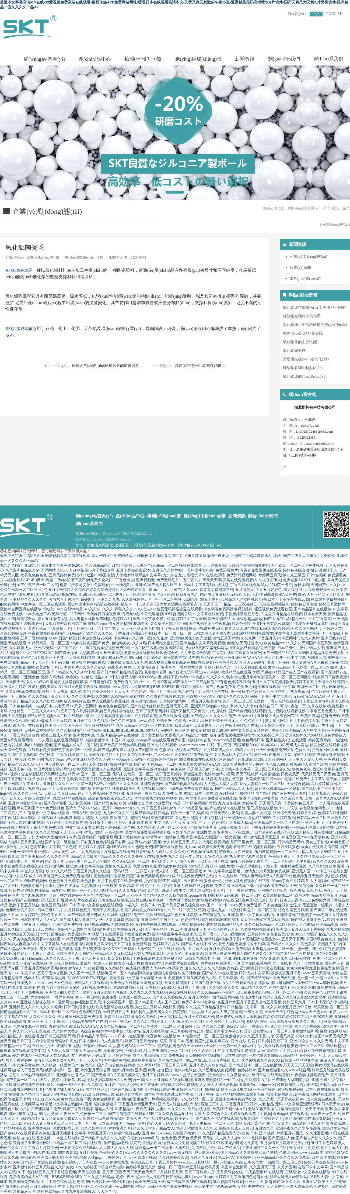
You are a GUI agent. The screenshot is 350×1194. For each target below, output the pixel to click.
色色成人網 (274, 764)
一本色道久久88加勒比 (79, 1148)
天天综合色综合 (13, 750)
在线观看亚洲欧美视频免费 (127, 934)
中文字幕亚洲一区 (118, 1002)
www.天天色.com (314, 1012)
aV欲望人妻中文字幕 (326, 1177)
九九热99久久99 (116, 813)
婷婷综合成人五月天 (236, 1128)
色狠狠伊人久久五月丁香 (245, 1036)
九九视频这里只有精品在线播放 (107, 852)
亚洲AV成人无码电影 (54, 818)
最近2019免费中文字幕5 (304, 779)
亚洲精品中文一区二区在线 (276, 823)
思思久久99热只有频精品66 (31, 1075)
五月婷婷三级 (103, 1094)
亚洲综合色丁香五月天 (160, 920)
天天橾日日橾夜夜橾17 (105, 614)
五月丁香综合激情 (52, 973)
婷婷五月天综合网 (95, 1070)
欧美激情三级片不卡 (277, 726)
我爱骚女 (140, 866)
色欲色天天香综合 (136, 565)
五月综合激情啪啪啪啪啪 (248, 565)
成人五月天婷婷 (58, 721)
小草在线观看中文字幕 (276, 687)
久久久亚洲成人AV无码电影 (169, 1080)
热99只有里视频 (330, 755)
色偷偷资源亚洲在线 (30, 1026)
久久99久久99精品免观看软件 (120, 696)
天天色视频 (63, 983)
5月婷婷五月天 (170, 1172)
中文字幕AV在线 (13, 1017)
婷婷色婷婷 (241, 624)
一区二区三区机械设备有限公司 (157, 648)
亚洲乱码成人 (135, 1051)
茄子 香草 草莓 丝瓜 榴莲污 (312, 891)
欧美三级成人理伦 (56, 735)
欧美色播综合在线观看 (114, 1007)
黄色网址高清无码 (162, 891)
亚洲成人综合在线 (173, 1104)
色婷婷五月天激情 (308, 876)
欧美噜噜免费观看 (24, 1182)
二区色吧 (69, 847)
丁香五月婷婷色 (269, 590)
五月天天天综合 (89, 1060)
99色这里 (302, 895)
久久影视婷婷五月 (137, 599)
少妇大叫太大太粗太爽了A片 (52, 837)
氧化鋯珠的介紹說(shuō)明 (305, 376)
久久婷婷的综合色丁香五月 (43, 915)
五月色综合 (228, 794)
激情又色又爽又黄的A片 (54, 1060)
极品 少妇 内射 (40, 779)
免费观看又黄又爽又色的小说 (192, 978)
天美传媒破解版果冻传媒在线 (122, 900)
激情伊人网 (174, 837)
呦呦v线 (132, 614)
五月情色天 (244, 590)
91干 (236, 1060)
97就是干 (95, 934)
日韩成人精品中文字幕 (299, 1060)
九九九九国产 (11, 565)
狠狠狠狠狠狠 (164, 973)
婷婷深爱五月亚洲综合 (237, 760)
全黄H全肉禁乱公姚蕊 (271, 624)
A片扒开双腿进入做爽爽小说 (285, 1080)
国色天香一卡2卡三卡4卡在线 (203, 861)
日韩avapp (274, 779)
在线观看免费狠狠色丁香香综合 (54, 750)
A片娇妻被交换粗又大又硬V (260, 1187)
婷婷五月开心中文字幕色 (271, 696)
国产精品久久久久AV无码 (21, 764)
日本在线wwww (95, 1162)
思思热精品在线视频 (69, 798)
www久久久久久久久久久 (146, 1153)
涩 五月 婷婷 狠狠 (213, 823)
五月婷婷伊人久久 (218, 750)
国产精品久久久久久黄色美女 (291, 944)
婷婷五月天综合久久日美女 (50, 1167)
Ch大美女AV (172, 954)
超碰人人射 (103, 1109)
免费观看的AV (125, 682)
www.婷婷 (146, 721)
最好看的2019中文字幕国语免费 (84, 929)
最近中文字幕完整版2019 (62, 565)
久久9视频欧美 (233, 934)
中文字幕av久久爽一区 (132, 638)
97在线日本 (43, 706)
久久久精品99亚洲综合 (216, 992)
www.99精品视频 (226, 740)
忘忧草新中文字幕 (45, 847)
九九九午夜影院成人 (78, 1191)
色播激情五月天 (88, 1002)
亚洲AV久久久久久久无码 (311, 1041)
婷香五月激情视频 (52, 619)
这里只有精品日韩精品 (150, 813)
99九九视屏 (48, 1114)
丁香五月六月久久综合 (92, 871)
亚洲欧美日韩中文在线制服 (262, 968)
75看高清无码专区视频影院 (243, 599)
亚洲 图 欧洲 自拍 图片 (154, 1070)
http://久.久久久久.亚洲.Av (21, 794)
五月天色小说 (20, 769)
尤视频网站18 (31, 1104)
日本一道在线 (206, 794)
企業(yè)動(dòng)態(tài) (308, 256)
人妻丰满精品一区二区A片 (170, 1051)
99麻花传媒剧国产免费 (90, 643)
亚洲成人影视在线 (35, 1002)
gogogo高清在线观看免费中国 (161, 740)
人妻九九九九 (108, 599)
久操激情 (132, 1031)
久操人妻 (133, 1119)
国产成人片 (54, 861)
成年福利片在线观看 (91, 983)
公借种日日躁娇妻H (161, 1090)
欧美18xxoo (296, 934)
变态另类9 (266, 1099)
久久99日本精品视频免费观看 (319, 653)
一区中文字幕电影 (199, 570)
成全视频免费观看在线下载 (247, 881)
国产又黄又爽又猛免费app (183, 905)
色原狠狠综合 (90, 1012)
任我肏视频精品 (182, 992)
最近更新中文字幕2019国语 (228, 1031)
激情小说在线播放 (139, 653)
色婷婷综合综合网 (120, 827)
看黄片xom (338, 1012)
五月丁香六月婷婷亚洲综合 (71, 895)
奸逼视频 (119, 789)
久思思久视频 (186, 818)
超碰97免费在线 (127, 1133)
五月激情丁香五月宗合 (108, 823)
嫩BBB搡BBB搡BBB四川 (158, 687)
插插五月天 (9, 915)
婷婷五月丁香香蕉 (191, 619)
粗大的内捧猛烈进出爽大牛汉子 (170, 1094)
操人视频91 (293, 590)
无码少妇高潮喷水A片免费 (274, 595)
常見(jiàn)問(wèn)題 (306, 279)
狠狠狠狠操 (269, 774)
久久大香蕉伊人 (268, 580)
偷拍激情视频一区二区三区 (277, 852)
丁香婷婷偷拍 (283, 818)
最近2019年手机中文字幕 (285, 658)
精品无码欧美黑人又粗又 (197, 1128)
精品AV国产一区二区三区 (89, 774)
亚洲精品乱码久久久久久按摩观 (283, 1157)
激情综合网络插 (225, 997)
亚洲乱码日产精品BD (100, 750)
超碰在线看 (139, 818)
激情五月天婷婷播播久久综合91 (131, 1017)
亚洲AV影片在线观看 (78, 900)
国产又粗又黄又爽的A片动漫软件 (199, 711)
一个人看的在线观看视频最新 (59, 740)
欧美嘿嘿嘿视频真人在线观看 (97, 769)
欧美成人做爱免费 (220, 954)
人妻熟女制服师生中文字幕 (138, 575)
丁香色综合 (124, 580)
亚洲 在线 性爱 (222, 866)
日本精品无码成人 (160, 988)
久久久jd (52, 1099)
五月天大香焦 (199, 997)
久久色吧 (135, 847)
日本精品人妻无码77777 (96, 1036)
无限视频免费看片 (96, 988)
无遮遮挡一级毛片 (317, 905)
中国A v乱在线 (123, 740)
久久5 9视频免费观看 (22, 692)
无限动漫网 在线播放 (62, 886)
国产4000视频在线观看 (183, 784)
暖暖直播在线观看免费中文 (22, 1051)
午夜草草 (28, 973)
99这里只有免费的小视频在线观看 (28, 1153)
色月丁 (324, 949)
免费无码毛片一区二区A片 (178, 580)
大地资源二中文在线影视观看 (161, 949)
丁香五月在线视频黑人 (249, 585)
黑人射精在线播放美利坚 (90, 619)
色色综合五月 (141, 1162)
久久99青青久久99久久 (260, 1060)
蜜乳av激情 (93, 832)
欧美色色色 (301, 769)
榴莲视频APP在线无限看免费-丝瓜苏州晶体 (241, 900)
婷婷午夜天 (125, 1177)
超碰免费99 (330, 716)
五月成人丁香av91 (192, 988)
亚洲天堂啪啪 (55, 803)
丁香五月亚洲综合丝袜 (133, 633)
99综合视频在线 (178, 614)
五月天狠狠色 (288, 847)
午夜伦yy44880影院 (143, 1138)
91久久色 (178, 852)
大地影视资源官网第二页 (65, 624)
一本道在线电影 (65, 1138)
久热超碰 (116, 794)
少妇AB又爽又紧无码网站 (207, 648)
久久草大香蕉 (82, 696)
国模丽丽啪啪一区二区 (19, 1012)
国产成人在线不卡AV (198, 944)
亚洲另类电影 (84, 735)
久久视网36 (167, 1060)
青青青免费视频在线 (216, 590)
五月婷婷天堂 (330, 629)
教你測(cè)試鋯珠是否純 (303, 333)
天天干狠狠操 (247, 774)
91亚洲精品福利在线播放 (252, 633)
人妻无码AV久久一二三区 (134, 1046)
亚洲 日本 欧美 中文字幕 (148, 823)
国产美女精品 (152, 735)
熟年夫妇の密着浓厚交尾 (45, 978)
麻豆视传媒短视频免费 (322, 1051)
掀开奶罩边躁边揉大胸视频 (238, 1017)
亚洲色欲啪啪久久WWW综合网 (284, 1070)
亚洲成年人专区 (197, 929)
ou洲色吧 (190, 599)
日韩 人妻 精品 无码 (266, 1104)
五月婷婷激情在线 (119, 711)
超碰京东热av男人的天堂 (297, 1085)
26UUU (264, 760)
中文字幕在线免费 (208, 614)
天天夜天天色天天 (325, 1114)
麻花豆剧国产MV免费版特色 (40, 808)
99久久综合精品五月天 (173, 1114)
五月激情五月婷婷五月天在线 (284, 1143)
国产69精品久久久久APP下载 (71, 672)
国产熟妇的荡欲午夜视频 (209, 624)
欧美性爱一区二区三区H (163, 1026)
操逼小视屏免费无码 (206, 629)
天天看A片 (246, 716)
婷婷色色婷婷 (166, 760)
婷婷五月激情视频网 (17, 667)
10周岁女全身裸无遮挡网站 (313, 624)
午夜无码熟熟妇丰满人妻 (257, 866)
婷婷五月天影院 (13, 696)
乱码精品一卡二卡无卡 (154, 1148)
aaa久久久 (92, 609)
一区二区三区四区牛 (295, 677)
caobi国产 (173, 590)
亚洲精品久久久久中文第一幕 (67, 784)
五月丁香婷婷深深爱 (63, 988)
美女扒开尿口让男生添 (314, 726)
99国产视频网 (35, 881)
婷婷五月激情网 (332, 604)
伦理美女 (268, 677)
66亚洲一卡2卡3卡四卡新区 (94, 891)
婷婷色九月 (29, 658)
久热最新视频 (111, 653)
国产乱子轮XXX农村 (83, 808)
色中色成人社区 (282, 988)
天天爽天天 (14, 682)
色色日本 (46, 755)
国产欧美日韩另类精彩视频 (122, 745)
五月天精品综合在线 (212, 692)
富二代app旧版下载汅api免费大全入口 (82, 580)
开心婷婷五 (245, 1157)
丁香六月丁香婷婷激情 (184, 900)
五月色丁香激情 (130, 939)
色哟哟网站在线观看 (257, 929)
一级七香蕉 (253, 1012)
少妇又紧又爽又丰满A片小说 (292, 1036)
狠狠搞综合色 (199, 740)
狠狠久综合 (249, 1119)
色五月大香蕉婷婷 (93, 794)
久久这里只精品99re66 (168, 624)
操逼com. (156, 590)
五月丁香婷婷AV (155, 1075)
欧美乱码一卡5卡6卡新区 (112, 1182)
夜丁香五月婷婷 (168, 774)
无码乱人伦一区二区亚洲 (281, 992)
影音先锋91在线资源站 (206, 575)
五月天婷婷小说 (231, 978)
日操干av (31, 929)
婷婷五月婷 (306, 813)
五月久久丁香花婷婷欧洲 (272, 682)
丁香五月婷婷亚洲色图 (269, 827)
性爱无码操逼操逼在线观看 (179, 609)
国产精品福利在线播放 (312, 609)
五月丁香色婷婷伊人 (328, 1143)
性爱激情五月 (59, 629)
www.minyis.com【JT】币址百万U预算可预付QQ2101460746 (228, 745)
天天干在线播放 (105, 910)
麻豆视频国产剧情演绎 (138, 750)
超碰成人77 (80, 1075)
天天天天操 (211, 580)
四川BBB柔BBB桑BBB (63, 1177)
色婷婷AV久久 (111, 1153)
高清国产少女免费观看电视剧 (67, 876)
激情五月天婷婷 (226, 638)
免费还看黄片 (226, 570)
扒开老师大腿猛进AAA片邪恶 (203, 764)
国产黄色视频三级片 (289, 794)
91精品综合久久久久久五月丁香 (53, 958)
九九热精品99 (337, 929)
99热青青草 (67, 1153)
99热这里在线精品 (95, 789)
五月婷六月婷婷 (91, 847)
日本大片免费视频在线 (185, 1143)
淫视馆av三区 (24, 1191)
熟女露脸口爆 (236, 837)
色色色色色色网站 (118, 779)
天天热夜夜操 (214, 565)
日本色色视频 (20, 706)
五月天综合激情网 (63, 789)
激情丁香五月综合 (24, 905)
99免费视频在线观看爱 (198, 760)
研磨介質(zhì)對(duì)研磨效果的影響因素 (105, 366)
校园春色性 (33, 624)
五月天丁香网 (292, 939)
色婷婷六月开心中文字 (270, 692)
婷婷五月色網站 (301, 925)
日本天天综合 (332, 1104)
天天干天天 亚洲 (318, 1109)
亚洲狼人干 (310, 823)
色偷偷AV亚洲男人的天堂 (41, 1157)
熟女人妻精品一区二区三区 (262, 784)
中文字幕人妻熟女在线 (84, 827)
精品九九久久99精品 (318, 852)
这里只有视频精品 (99, 726)
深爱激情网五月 (65, 1128)
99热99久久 (9, 1148)
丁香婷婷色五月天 (299, 803)
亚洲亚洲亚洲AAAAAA (243, 658)
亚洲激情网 (285, 915)
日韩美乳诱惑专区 (199, 958)
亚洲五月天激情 (258, 1182)
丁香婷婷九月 (271, 1119)
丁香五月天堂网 (174, 1065)
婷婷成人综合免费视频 (179, 1085)
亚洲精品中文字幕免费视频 (202, 643)
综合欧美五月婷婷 (293, 910)
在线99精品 (73, 609)
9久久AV (129, 755)
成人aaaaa (192, 847)
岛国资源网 (162, 682)
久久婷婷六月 (205, 1051)
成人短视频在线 (77, 701)
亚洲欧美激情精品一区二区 (216, 1080)
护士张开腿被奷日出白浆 (71, 963)
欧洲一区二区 (308, 687)
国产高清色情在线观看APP (130, 1114)
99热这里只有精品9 (256, 997)
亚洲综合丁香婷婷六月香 (181, 667)
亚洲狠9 (19, 1167)
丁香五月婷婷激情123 (164, 808)
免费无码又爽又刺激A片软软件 (300, 997)
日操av (49, 794)
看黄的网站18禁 (30, 1090)
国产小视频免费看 (220, 687)
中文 (316, 14)
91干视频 (206, 1094)
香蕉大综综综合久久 (211, 1114)
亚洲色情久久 (226, 662)
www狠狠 (211, 672)
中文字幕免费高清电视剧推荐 (228, 609)
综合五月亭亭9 (246, 677)
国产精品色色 (105, 803)
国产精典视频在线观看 (247, 711)
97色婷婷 (304, 915)
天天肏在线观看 (253, 667)
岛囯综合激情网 (234, 1167)
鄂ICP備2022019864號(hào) (199, 545)
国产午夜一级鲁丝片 (62, 842)
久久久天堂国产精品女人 (153, 1128)
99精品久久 (244, 750)
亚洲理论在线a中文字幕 (258, 798)
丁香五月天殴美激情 (204, 701)
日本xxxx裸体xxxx (295, 900)
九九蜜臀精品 (148, 1065)
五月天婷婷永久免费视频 (229, 949)
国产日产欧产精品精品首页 (119, 672)
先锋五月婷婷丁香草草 (249, 861)
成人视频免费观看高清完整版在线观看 (181, 662)
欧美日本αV (150, 905)
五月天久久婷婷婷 (167, 570)
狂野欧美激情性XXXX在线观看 (109, 949)
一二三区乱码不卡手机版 (290, 861)
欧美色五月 (184, 1119)
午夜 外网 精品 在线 (241, 726)
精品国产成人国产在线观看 (296, 672)
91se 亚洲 (35, 1022)
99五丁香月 (209, 599)
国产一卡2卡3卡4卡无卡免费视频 (234, 905)
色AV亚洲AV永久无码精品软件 (285, 958)
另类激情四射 (105, 876)
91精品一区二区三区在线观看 (77, 1143)
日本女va (195, 721)
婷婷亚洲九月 (119, 1128)
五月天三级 (111, 1172)
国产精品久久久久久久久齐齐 (118, 857)
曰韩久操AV (270, 629)
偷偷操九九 (119, 1162)
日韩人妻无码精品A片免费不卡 (265, 876)
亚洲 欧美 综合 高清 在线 (122, 886)
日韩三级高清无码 (233, 827)
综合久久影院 (31, 871)
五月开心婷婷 (65, 779)
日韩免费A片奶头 (224, 813)
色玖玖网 (182, 730)
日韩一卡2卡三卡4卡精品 (30, 852)
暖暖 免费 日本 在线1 (175, 794)
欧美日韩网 (309, 716)
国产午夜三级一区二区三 (37, 585)
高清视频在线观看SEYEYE (110, 798)
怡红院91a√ (52, 609)
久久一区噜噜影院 (308, 963)
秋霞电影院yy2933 (75, 1094)
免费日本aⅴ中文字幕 (198, 1002)
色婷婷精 (258, 1138)
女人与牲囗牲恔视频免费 (96, 997)
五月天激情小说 (183, 823)
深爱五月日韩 (90, 779)
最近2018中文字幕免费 (84, 866)
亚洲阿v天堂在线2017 (235, 832)
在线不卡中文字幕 (313, 1167)
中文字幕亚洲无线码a (302, 1104)
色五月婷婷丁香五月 (328, 692)
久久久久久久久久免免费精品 (213, 968)
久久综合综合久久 (224, 988)
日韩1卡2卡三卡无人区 (224, 721)
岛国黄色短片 (31, 886)
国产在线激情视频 (174, 716)
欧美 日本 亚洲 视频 (258, 1133)
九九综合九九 (174, 575)
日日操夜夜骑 (247, 992)
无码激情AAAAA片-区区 (313, 696)
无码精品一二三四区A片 (133, 871)
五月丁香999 (166, 692)
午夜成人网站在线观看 (317, 1094)
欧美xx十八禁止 (54, 658)
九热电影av (88, 653)
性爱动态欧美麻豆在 (45, 687)
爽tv (13, 1114)
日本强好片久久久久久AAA (83, 667)
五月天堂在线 (31, 842)
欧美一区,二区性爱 (153, 755)
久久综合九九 (291, 798)
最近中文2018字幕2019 (34, 653)
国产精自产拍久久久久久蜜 (103, 1138)
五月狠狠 (80, 629)
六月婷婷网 (40, 997)
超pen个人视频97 (150, 1177)
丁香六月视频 (62, 997)
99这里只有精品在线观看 (281, 614)
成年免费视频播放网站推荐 (232, 735)
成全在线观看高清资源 (320, 847)
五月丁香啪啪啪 (33, 638)
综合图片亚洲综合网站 (32, 1143)
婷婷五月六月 (294, 1002)
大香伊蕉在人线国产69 (204, 837)
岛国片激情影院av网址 (52, 769)
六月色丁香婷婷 (307, 1026)
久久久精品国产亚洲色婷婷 (79, 730)
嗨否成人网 (33, 721)
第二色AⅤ (226, 1157)
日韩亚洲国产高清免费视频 (169, 1187)
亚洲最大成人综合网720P (278, 716)
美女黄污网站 (276, 721)
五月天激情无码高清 (110, 992)
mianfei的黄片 (122, 585)
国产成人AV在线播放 (219, 973)
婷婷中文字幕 (112, 1031)
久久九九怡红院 (132, 891)
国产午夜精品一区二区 (164, 929)
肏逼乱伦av (37, 629)
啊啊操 (105, 687)
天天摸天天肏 (270, 803)
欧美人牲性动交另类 (136, 803)
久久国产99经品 (82, 973)
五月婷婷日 (87, 837)
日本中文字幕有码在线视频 (206, 585)
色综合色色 (89, 1031)
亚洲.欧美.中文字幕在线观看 (250, 915)
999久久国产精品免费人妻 (218, 1133)
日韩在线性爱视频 (86, 813)
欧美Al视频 (200, 730)
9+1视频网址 (62, 1002)
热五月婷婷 (250, 1080)
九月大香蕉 (286, 1167)
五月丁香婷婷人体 (304, 721)
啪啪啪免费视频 (293, 866)
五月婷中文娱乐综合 (25, 803)
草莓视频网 (28, 1114)
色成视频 (133, 968)
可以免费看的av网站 (247, 764)
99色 (215, 769)
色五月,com (66, 794)
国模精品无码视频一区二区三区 (234, 895)
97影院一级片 (281, 585)
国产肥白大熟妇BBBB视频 (22, 823)
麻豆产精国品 (229, 1148)
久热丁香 (35, 760)
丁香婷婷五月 (115, 1157)
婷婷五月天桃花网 (229, 1022)
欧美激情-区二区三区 (331, 1007)
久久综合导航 (213, 1026)
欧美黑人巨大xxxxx (135, 997)
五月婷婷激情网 (172, 701)
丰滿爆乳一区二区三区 (283, 1162)
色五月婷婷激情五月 (187, 1031)
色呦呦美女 (120, 643)
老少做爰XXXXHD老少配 (304, 580)
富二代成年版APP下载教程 (189, 1182)
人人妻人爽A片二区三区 (52, 1123)
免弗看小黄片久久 (20, 910)
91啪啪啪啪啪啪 (138, 973)
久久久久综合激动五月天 (48, 696)
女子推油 (285, 1026)
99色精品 (174, 939)
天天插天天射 (198, 769)
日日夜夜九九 (187, 595)
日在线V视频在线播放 (31, 891)
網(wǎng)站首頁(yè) (304, 208)
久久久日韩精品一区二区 (265, 925)
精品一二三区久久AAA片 (38, 711)
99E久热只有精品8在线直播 (253, 648)
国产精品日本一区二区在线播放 (255, 1065)
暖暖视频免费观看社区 (273, 609)
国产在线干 (149, 1085)
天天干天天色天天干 (140, 1172)
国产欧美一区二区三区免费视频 (297, 565)
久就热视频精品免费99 (126, 915)
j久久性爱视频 (316, 1133)
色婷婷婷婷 (246, 1070)
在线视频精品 (211, 818)
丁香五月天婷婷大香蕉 (39, 968)
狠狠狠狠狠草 (105, 1104)
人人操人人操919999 (232, 1138)
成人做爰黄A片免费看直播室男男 (319, 662)
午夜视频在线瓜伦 (202, 852)
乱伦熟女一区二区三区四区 (315, 667)
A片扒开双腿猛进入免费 (40, 1109)
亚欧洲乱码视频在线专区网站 (29, 1085)
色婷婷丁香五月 (281, 857)
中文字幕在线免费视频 (237, 1051)
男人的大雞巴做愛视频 (210, 842)
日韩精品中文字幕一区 (246, 1007)
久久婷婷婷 (114, 968)
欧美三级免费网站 (236, 1090)
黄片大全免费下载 (76, 1099)
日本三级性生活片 (292, 648)
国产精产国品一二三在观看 (291, 954)
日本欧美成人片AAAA (39, 920)
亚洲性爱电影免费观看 (274, 750)
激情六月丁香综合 (64, 599)
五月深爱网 (152, 658)
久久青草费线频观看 (122, 920)
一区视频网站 (171, 1017)
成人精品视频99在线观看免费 (239, 1094)
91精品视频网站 (75, 939)
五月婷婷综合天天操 (17, 934)
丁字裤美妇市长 (174, 629)
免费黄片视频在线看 (182, 963)
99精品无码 (198, 866)
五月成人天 (197, 949)
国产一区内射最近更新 (273, 755)
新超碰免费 (60, 891)
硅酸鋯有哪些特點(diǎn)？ (303, 368)
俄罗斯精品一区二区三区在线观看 (144, 726)
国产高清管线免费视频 (116, 1065)
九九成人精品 (240, 823)
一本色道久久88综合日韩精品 (273, 1056)
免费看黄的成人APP (26, 1177)
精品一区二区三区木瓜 (94, 1187)
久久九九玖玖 (226, 876)
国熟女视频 (83, 818)
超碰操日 (211, 1090)
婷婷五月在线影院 (319, 1162)
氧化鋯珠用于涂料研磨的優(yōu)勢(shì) (315, 325)
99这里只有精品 (167, 803)
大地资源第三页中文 (206, 1104)
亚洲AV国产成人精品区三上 (158, 585)
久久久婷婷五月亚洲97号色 (289, 1007)
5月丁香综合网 (102, 570)
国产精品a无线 (116, 1143)
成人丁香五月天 (30, 1070)
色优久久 (302, 750)
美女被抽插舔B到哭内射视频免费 (120, 1099)
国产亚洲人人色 (281, 1138)
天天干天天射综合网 (281, 1012)
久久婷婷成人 (20, 648)
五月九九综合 (319, 794)
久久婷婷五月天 (270, 735)
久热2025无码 (321, 1017)
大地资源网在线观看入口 (180, 604)
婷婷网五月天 (269, 575)
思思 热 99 (81, 1182)
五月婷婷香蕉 (145, 716)
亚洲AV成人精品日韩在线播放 (308, 832)
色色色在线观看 (123, 721)
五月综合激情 (146, 779)
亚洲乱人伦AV (329, 944)
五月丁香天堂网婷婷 (153, 711)
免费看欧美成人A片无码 (127, 662)
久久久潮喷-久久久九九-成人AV (128, 609)
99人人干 (316, 648)
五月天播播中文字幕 (69, 1133)
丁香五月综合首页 (24, 735)
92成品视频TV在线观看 (264, 1172)
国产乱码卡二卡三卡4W (321, 789)
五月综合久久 (279, 769)
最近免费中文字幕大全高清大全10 (137, 978)
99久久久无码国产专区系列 (309, 643)
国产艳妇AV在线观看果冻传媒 (25, 1133)
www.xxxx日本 (311, 1153)
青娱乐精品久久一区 (221, 667)
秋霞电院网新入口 (281, 1094)
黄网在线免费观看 (238, 580)
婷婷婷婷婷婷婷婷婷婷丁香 (285, 1017)
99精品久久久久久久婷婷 (212, 677)
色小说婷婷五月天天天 (111, 692)
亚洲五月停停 (278, 662)
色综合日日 (268, 706)
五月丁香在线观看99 (133, 570)
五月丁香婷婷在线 (241, 891)
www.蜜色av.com (66, 852)
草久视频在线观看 (228, 1182)
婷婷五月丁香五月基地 (35, 954)
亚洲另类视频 (39, 1128)
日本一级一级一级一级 (172, 633)
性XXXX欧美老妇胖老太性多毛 (232, 1143)
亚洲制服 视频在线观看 (75, 1046)
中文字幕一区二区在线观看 (43, 604)
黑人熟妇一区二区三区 (174, 871)
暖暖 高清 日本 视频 (176, 1041)
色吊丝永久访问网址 (185, 672)
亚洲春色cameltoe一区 (257, 1085)
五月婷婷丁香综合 (268, 730)
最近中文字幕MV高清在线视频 (93, 604)
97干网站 (77, 614)
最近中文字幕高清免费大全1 (109, 716)
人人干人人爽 (71, 832)
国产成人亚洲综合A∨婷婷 (312, 920)
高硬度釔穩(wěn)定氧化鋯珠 (198, 366)
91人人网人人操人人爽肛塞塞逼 (216, 1012)
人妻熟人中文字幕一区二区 (243, 769)
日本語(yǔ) (297, 14)
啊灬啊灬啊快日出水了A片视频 (204, 1060)
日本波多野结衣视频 (95, 638)
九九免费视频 (172, 1056)
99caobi (135, 658)
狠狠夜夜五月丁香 (286, 973)
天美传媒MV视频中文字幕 (110, 764)
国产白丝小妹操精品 (147, 706)
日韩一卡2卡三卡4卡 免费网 (79, 1085)
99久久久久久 (324, 861)
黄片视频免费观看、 (217, 963)
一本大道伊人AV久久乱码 (206, 857)
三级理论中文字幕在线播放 (307, 1172)
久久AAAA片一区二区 (130, 861)
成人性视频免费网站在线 (192, 876)
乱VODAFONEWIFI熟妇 (88, 978)
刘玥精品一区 (206, 1162)
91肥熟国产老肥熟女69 (260, 939)
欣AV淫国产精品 (62, 638)
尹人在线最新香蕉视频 (111, 701)
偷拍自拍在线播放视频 (32, 1138)
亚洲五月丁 (50, 900)
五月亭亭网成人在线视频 (155, 925)
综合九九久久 (16, 847)
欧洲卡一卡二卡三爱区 (64, 726)
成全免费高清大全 (150, 1182)
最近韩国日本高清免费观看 (80, 1017)
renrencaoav (43, 983)
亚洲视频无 (145, 580)
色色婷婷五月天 (225, 929)
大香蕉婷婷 (77, 934)
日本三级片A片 (50, 910)
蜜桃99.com (97, 624)
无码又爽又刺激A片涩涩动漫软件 (275, 1109)
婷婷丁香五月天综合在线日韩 (319, 682)
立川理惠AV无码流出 (88, 1056)
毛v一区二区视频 (167, 599)
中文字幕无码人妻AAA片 (231, 755)
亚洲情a (62, 1075)
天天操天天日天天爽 (318, 774)
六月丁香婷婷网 (18, 1060)
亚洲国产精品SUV (273, 891)
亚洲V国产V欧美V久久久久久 (223, 696)
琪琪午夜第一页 (292, 706)
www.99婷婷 (268, 1051)
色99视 (191, 696)
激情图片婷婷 (16, 1187)
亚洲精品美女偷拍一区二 (132, 760)
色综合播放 (33, 1036)
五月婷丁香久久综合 (121, 1085)
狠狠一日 (165, 1167)
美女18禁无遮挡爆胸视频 (60, 949)
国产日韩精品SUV (278, 653)
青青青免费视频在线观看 (260, 570)
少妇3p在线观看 (147, 954)
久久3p (138, 808)
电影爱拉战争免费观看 (169, 866)
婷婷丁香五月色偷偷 (142, 1041)
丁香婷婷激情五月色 (242, 614)
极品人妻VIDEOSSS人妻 (141, 677)
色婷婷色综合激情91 (127, 1090)
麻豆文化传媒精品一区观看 (277, 789)
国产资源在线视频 (45, 1162)
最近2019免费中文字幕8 (231, 730)
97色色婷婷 (113, 832)
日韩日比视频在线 (79, 1007)
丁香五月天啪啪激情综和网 (295, 1031)
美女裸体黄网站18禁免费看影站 (130, 1060)
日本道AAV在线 (267, 832)
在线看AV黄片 (119, 667)
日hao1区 (103, 1046)
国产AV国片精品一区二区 (155, 764)
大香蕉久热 (174, 735)
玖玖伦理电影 (152, 614)
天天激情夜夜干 (146, 667)
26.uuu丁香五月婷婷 (287, 881)
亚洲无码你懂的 (203, 706)
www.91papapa (205, 1177)
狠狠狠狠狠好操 (290, 1090)
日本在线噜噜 (235, 1056)
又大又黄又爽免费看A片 (61, 1119)
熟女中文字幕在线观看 (248, 857)
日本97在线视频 (131, 1036)
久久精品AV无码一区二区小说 (161, 827)
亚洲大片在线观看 (162, 745)
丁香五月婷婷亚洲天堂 (137, 1104)
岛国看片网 (316, 658)
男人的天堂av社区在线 (31, 1031)
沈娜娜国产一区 (110, 973)
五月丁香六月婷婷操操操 (81, 711)
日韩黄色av (262, 1031)
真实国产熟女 (183, 1133)
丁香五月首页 (236, 1104)
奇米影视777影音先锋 (181, 658)
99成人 (37, 1099)
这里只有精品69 (159, 915)
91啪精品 (122, 1109)
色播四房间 (288, 1153)
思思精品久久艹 (253, 988)
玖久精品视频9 (80, 803)
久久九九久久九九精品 (148, 992)
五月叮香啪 (88, 1153)
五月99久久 (264, 1128)
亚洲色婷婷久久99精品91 (305, 735)
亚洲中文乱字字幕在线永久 (174, 934)
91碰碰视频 (93, 968)
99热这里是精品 (335, 1128)
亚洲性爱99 (205, 832)
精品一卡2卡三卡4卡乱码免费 (44, 662)
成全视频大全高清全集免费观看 (37, 827)
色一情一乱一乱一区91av (317, 978)
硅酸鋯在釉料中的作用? (302, 316)
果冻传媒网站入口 (128, 988)
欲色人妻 (225, 944)
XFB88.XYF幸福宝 (72, 570)
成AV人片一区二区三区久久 (321, 595)
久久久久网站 (47, 832)
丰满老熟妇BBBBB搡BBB (26, 580)
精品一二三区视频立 (240, 604)
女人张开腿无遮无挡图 (140, 629)
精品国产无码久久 (252, 954)
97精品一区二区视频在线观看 (177, 565)
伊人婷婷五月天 (176, 842)
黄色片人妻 (334, 963)
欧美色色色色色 (33, 575)
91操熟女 (24, 983)
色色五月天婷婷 (54, 905)
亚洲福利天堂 (335, 760)
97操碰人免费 (231, 1162)
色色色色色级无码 (114, 706)
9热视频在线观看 (164, 1099)
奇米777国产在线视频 (30, 963)
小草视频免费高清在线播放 (191, 789)
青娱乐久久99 (183, 832)
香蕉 (264, 1022)
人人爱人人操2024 (62, 1051)
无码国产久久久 (324, 585)
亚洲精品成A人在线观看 (286, 740)
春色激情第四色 (144, 701)
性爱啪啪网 (107, 837)
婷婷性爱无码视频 (217, 847)
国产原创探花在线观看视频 (307, 1119)
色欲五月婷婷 (185, 915)
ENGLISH (334, 14)
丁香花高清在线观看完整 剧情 (158, 958)
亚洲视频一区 (235, 818)
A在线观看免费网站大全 (277, 886)
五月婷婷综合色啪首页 (266, 934)
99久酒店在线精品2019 (148, 789)
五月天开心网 (177, 706)
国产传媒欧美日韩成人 (86, 915)
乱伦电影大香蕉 (129, 1094)
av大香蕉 (48, 929)
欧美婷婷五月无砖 (128, 929)
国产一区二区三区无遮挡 (244, 701)
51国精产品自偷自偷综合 (104, 1119)
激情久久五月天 (118, 866)
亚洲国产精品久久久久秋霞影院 (161, 895)
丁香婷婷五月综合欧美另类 (196, 1167)
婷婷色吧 (249, 803)
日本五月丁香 (85, 1123)
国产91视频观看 (33, 895)
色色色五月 (253, 721)
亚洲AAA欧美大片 (317, 1182)
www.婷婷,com (124, 687)
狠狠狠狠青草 (97, 740)
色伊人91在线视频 (158, 1119)
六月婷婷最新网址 (326, 784)
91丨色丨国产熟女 (104, 629)
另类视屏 (306, 886)
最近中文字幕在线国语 (50, 813)
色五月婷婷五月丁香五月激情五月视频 (249, 1002)
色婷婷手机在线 (166, 944)
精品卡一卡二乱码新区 (139, 604)
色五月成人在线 (334, 1148)
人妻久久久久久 (42, 1017)
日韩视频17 (29, 1119)
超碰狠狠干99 (326, 570)
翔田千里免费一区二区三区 (253, 842)
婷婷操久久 (74, 677)
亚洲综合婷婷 (264, 1090)
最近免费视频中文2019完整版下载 (192, 983)
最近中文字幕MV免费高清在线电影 (207, 798)
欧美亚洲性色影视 (171, 721)
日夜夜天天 (290, 774)
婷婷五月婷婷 (319, 740)
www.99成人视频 (142, 1157)
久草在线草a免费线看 (325, 706)
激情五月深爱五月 (265, 837)
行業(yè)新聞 (300, 268)
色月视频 (156, 900)
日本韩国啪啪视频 (224, 920)
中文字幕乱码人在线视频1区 (60, 944)
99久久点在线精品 (99, 1177)
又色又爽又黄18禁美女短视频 (106, 958)
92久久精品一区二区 (197, 1099)
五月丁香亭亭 (320, 619)
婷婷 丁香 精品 (102, 939)
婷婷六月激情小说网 (68, 1080)
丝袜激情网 (54, 866)
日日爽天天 (192, 881)
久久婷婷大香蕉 (65, 1031)
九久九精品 (54, 760)
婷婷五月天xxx (100, 1133)
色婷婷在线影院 (194, 920)
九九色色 (185, 692)
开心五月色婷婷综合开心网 (103, 842)
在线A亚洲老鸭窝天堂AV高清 (45, 1056)
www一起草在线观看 (188, 1075)
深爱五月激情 (304, 755)
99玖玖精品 (335, 1046)
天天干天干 (212, 604)
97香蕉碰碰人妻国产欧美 (306, 764)
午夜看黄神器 (143, 1109)
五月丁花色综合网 (56, 1182)
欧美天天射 (255, 779)
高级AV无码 (236, 1026)
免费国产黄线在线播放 (163, 847)
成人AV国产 (80, 692)
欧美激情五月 (47, 667)
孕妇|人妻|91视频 (38, 745)
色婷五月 (112, 755)
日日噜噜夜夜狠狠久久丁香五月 (295, 1022)
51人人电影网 (317, 881)
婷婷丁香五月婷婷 (78, 1109)
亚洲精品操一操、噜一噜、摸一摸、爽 (284, 949)
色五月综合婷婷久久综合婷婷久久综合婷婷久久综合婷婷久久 (95, 590)
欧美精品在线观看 (236, 672)
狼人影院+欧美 (206, 1153)
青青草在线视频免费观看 (254, 847)
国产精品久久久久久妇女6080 (37, 701)
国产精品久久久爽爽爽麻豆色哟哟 (249, 1153)
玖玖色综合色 (167, 653)
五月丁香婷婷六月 (200, 1172)
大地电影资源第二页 (112, 818)
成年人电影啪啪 (145, 1056)
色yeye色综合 (185, 1070)
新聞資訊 (331, 208)
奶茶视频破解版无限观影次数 (108, 925)
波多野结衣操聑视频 (144, 842)
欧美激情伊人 (71, 968)
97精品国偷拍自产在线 (202, 808)
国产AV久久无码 (286, 1182)
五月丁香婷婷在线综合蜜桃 (119, 881)
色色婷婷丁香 (142, 692)
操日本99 (301, 585)
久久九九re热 (144, 1022)
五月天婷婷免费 (62, 575)
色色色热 (178, 769)
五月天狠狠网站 (155, 1031)
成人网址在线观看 (28, 726)
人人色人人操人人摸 (221, 784)
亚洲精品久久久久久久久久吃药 (35, 1007)
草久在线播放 (234, 808)
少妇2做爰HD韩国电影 (95, 575)
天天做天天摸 (90, 1051)
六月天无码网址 (252, 662)
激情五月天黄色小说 (252, 1123)
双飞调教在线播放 (262, 808)
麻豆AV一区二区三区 (194, 1022)
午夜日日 (67, 1114)
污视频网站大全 (325, 750)
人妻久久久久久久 (171, 1109)
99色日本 (20, 1162)
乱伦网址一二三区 (91, 1114)
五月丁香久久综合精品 (208, 1065)
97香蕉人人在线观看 (236, 852)
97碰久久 (131, 905)
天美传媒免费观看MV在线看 (37, 939)
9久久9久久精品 (58, 871)
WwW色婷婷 (211, 658)
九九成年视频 (229, 803)
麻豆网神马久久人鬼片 (300, 638)
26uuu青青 (198, 895)
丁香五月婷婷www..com (174, 1162)
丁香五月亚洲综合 (35, 925)
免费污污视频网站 (241, 575)
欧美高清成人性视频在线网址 (138, 963)
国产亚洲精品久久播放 (234, 789)
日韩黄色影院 (100, 682)
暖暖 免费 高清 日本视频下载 (230, 886)
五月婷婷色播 (119, 1056)
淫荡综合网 (26, 619)
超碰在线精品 (48, 1191)
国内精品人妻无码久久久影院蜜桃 (159, 1012)
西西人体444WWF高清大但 (164, 968)
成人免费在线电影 (321, 1099)
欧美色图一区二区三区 (306, 1046)
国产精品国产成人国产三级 (157, 1002)
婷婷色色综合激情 (298, 570)
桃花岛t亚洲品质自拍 (147, 1143)
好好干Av (193, 1026)
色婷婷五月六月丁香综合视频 (51, 1172)
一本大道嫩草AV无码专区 (46, 614)
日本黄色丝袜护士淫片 (282, 905)
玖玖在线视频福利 (274, 604)
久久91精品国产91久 (102, 565)
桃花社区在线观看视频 (329, 745)
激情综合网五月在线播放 (20, 609)
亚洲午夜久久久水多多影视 (298, 1128)
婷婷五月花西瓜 (289, 1133)
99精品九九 (193, 939)
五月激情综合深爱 (195, 653)
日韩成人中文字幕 (254, 973)
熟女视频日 (299, 692)
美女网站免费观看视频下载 (147, 832)
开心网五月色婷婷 (304, 1148)
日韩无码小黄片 (179, 1177)
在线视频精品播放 (247, 619)
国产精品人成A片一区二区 (76, 745)
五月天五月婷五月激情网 (30, 798)
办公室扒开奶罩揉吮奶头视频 (159, 1007)
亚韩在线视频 (199, 1109)
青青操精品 (58, 1026)
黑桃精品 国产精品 (255, 794)
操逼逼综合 (193, 954)
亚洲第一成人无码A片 (237, 1046)
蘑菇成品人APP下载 (102, 677)
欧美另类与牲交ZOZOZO (141, 910)
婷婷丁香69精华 (176, 677)
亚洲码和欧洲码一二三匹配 (101, 595)
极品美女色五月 (324, 895)
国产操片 (333, 779)
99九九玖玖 (288, 808)
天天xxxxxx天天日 (202, 1046)
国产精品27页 (96, 1090)
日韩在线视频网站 (39, 730)
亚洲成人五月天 (289, 929)
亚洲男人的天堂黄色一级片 (68, 992)
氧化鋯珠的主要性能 (300, 342)
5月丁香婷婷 (314, 929)
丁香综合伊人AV (262, 1026)
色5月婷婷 (165, 595)
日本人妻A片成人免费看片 (101, 1041)
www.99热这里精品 (130, 1187)
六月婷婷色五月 (77, 910)
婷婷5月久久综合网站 (300, 629)
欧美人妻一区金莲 (256, 813)
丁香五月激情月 (316, 701)
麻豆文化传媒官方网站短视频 (264, 920)
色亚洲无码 (246, 687)
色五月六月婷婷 (158, 886)
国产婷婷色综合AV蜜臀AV (141, 837)
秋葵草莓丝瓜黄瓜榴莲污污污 (198, 726)
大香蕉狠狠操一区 (319, 590)
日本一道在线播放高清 (324, 1090)
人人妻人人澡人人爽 (305, 760)
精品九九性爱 (196, 735)
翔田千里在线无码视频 (270, 1075)
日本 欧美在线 (323, 1157)
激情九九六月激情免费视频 (267, 871)
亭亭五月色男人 (323, 711)
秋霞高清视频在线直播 (225, 779)
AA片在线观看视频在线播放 (246, 983)
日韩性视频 (316, 575)
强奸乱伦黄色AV (171, 1046)
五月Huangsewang (116, 808)
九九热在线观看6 (271, 1046)
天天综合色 (106, 1191)
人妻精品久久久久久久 (28, 599)
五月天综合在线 (229, 1172)
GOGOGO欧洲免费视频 (316, 988)
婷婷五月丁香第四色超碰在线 (243, 1177)
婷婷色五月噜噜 (304, 604)
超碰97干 (88, 599)
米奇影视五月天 (116, 1012)
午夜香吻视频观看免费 (310, 1075)
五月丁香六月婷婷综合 (39, 1148)
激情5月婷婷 (122, 1070)
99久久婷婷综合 (93, 1128)
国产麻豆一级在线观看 (329, 910)
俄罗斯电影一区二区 (62, 1070)
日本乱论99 (107, 1123)
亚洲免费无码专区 (112, 658)
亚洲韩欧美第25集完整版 (190, 638)
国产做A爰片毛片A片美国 (306, 1123)
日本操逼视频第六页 (199, 803)
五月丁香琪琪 (56, 1022)
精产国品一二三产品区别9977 (197, 682)
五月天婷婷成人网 (199, 1017)
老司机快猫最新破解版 (69, 682)
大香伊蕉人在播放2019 (165, 1036)
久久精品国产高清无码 (39, 1094)
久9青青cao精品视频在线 (56, 595)
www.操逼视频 (180, 1153)
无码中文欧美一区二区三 (133, 774)
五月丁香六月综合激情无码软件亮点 (47, 1041)
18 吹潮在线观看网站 (253, 963)
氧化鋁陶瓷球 (16, 271)
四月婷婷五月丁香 (273, 1041)
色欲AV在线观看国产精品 (180, 750)
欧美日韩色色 (189, 973)
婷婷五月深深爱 (99, 944)
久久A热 (139, 643)
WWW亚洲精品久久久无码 (87, 760)
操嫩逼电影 (193, 774)
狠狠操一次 (213, 881)
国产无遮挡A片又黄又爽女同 (115, 1075)
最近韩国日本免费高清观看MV (144, 876)
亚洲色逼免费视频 (67, 925)
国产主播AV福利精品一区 (285, 619)
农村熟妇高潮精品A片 (224, 925)
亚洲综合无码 (284, 813)
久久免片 (160, 638)
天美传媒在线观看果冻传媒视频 (136, 983)
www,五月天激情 (316, 973)
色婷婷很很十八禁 (250, 944)
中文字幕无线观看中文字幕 (297, 633)
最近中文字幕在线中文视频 (146, 769)
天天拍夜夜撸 (89, 1172)
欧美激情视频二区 (277, 895)
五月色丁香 (82, 721)
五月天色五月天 (203, 1157)
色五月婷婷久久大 (173, 1157)
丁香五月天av (268, 638)
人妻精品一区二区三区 (215, 1123)
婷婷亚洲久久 (192, 687)
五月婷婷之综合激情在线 (66, 823)
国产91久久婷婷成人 (169, 997)
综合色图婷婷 (162, 818)
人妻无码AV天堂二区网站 (75, 706)
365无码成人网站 (294, 745)
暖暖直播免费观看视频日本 (181, 779)
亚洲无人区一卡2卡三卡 (311, 871)
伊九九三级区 (294, 575)
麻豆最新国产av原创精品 (291, 983)
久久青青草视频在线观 (165, 696)
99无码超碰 (262, 672)
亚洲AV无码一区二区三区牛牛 (59, 648)
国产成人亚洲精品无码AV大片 (225, 595)
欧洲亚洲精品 (219, 619)
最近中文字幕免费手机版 (153, 619)
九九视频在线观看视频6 (288, 711)
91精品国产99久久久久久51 (90, 633)
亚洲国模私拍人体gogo (84, 1157)
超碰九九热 (216, 910)
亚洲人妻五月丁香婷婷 (24, 861)
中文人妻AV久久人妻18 (237, 706)
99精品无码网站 (159, 730)
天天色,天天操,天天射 (196, 1138)
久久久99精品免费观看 (189, 755)
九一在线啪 (282, 963)
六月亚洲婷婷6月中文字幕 (51, 1187)
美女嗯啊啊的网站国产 (204, 1056)
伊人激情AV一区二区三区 (65, 764)
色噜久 (232, 643)
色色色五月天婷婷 (64, 881)
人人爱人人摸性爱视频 (218, 1085)
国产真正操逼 (66, 653)
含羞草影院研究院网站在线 (43, 774)
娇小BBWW (116, 847)
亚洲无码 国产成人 (188, 886)
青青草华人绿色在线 (241, 629)
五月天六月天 (43, 1046)
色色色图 (168, 1138)
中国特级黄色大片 (321, 939)
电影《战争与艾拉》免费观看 (84, 585)
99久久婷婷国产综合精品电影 (99, 1167)
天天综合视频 (297, 784)
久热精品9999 (259, 818)
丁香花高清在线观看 (284, 701)
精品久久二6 (81, 857)
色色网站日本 (253, 740)
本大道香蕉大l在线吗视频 (155, 798)
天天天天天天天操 (298, 1065)
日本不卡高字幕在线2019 (288, 599)
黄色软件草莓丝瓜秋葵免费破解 (312, 968)
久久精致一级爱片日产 (60, 1065)
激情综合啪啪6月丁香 (222, 939)
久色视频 (100, 721)
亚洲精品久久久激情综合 (229, 1075)
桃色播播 (88, 881)
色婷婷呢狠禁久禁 (140, 1167)
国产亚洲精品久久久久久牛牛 (44, 857)
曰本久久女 (253, 1162)
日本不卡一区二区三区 (58, 1012)
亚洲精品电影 (327, 925)
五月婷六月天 (290, 1051)
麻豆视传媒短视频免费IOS (107, 648)
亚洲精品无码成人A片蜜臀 (312, 827)
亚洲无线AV (331, 638)
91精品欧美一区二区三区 (48, 643)
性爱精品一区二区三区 (114, 895)
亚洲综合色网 (151, 784)
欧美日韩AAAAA (83, 1026)
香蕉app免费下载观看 (290, 1114)
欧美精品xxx (274, 643)
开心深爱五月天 (164, 861)
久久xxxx (190, 590)
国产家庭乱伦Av (212, 915)
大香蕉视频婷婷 (191, 925)
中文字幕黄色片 (26, 1065)
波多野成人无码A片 (152, 852)
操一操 (138, 1080)
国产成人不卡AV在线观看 (216, 1119)
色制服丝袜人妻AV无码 (64, 1090)
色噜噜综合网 (155, 672)
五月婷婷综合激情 (140, 595)
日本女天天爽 (315, 614)
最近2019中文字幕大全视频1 (219, 871)
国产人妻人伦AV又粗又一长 (170, 1123)
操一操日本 (239, 692)
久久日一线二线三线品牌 (184, 910)
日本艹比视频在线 (51, 934)
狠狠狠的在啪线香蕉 (88, 662)
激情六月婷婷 (52, 677)
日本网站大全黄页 (163, 643)
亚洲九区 (31, 565)
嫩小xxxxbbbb (279, 667)
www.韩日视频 (326, 983)
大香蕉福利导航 (82, 658)
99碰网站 (279, 760)
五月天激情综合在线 (81, 687)
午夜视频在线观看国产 (47, 633)
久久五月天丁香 (262, 1167)
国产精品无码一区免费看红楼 (270, 978)
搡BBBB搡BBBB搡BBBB (124, 730)
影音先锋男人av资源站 (288, 1177)
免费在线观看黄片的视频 (250, 1114)
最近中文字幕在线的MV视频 (69, 1104)
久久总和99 (317, 866)
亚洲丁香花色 (120, 1022)
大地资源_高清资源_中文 (195, 1148)
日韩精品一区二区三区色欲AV (322, 818)
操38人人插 (103, 963)
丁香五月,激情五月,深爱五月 (79, 755)
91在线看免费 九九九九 (163, 857)
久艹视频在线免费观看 (217, 1070)
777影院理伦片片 (202, 827)
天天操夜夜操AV (290, 1099)
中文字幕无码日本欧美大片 (201, 891)
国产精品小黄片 (132, 1123)
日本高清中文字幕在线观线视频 (95, 905)
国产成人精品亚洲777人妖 (82, 920)
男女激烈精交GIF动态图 (128, 624)
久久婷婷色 (313, 992)
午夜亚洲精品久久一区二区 (264, 1148)
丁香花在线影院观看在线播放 (236, 653)
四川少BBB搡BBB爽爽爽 (237, 958)
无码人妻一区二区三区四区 (88, 861)
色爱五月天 (166, 1022)
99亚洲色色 (29, 677)
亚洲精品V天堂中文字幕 (305, 730)
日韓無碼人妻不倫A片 (211, 633)
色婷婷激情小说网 (219, 774)
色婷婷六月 (121, 619)
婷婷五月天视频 (55, 692)
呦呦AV (252, 1022)
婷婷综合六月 (191, 1090)
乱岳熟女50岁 (24, 818)
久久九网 (248, 638)
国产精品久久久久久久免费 (213, 716)
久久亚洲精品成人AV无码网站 (30, 570)
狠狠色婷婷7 (155, 939)
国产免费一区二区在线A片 (27, 1080)
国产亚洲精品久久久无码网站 (107, 954)
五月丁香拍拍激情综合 (132, 944)
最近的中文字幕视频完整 (215, 1187)
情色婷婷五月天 (237, 682)
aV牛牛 (145, 682)
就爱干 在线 (34, 988)
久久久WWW (37, 682)
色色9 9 (277, 1123)
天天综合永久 (251, 643)
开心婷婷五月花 (312, 1056)
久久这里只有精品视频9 (205, 1007)
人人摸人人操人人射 (116, 1148)
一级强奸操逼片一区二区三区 (252, 910)
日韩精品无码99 (291, 842)
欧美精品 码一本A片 (229, 1109)
